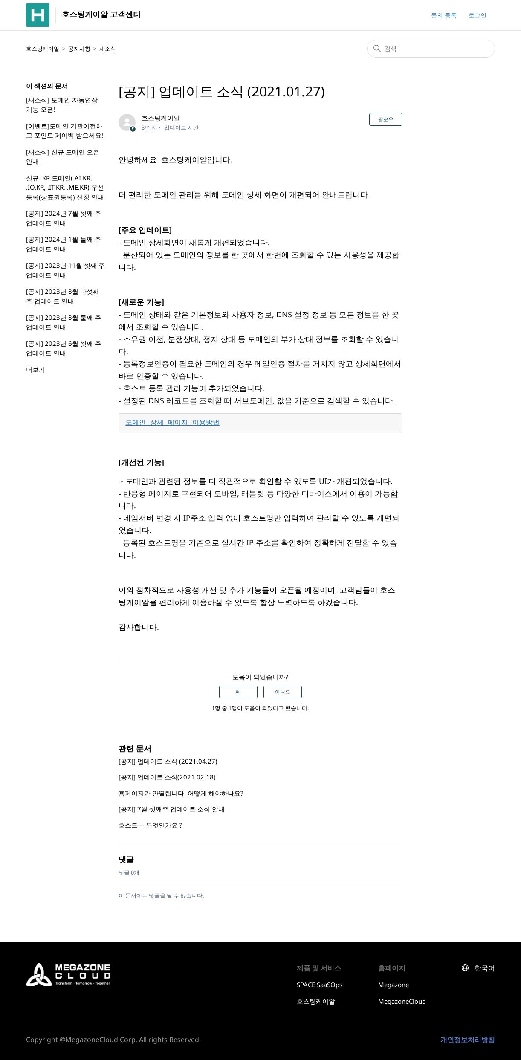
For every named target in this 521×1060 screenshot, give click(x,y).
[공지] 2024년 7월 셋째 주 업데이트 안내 (63, 218)
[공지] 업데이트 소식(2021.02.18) (167, 777)
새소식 (107, 48)
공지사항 (79, 48)
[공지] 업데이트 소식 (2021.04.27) (168, 761)
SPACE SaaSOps (319, 984)
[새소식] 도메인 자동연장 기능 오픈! (62, 105)
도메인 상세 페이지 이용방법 (172, 423)
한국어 (485, 968)
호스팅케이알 (42, 48)
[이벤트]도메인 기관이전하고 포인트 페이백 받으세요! (64, 131)
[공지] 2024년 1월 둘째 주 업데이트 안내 (63, 244)
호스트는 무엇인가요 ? (150, 825)
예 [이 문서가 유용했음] (238, 692)
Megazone (393, 984)
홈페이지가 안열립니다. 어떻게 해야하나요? (181, 793)
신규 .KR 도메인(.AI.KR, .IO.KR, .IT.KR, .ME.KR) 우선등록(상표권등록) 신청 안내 (65, 187)
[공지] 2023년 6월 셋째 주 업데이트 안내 (63, 348)
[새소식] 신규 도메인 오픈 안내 (62, 157)
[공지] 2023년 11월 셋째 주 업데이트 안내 (65, 270)
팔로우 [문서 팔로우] (386, 119)
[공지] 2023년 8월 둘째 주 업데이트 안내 (63, 322)
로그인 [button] (477, 15)
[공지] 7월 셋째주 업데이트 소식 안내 (172, 809)
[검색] (431, 48)
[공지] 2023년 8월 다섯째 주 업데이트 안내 (62, 296)
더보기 (35, 369)
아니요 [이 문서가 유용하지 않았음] (282, 692)
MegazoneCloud (402, 1001)
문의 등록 (444, 15)
